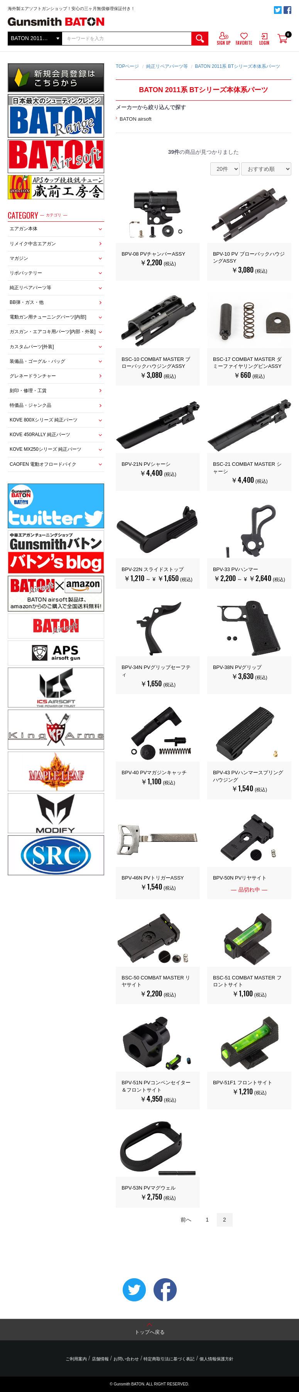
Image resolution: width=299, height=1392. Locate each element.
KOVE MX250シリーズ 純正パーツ (45, 449)
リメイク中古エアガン (33, 243)
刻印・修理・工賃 (28, 390)
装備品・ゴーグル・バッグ (37, 361)
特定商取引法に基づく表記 (169, 1359)
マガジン (19, 258)
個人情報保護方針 (216, 1359)
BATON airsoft (136, 119)
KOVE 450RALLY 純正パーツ (40, 434)
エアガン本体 (23, 228)
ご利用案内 (76, 1359)
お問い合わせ (126, 1359)
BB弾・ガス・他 (27, 302)
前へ (186, 1220)
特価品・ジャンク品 (30, 405)
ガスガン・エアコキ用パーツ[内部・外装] (53, 331)
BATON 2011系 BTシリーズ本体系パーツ (237, 66)
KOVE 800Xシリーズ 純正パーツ (44, 420)
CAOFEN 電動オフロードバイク (43, 464)
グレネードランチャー (33, 376)
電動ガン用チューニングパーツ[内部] (48, 317)
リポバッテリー (26, 273)
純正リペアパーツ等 (30, 287)
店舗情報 (100, 1359)
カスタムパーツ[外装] (32, 346)
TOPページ (127, 66)
